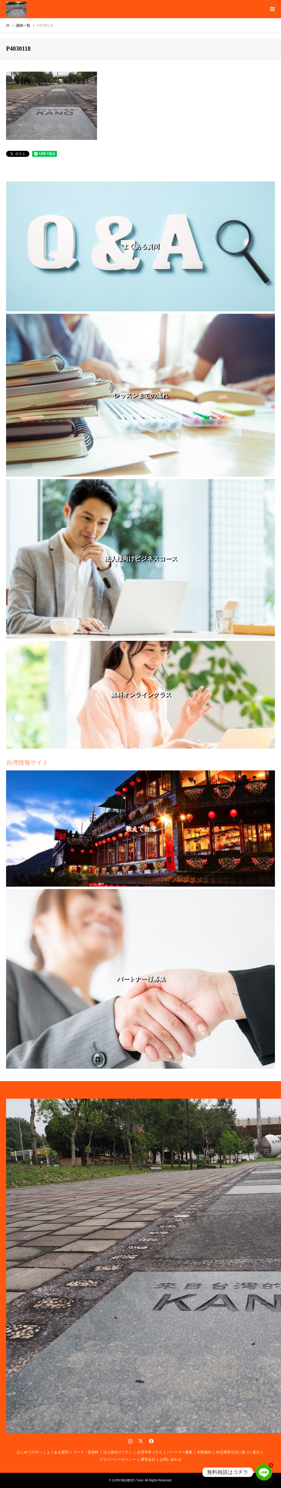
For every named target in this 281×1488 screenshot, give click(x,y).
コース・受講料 (86, 1452)
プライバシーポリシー (117, 1459)
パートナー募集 (179, 1452)
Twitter (141, 1441)
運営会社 (148, 1459)
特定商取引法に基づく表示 (238, 1452)
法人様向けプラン (117, 1452)
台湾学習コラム (149, 1452)
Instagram (130, 1441)
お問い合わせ (171, 1459)
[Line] (264, 1472)
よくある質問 (58, 1452)
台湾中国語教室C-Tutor (127, 1480)
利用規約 (204, 1452)
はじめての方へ (29, 1452)
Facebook (151, 1441)
